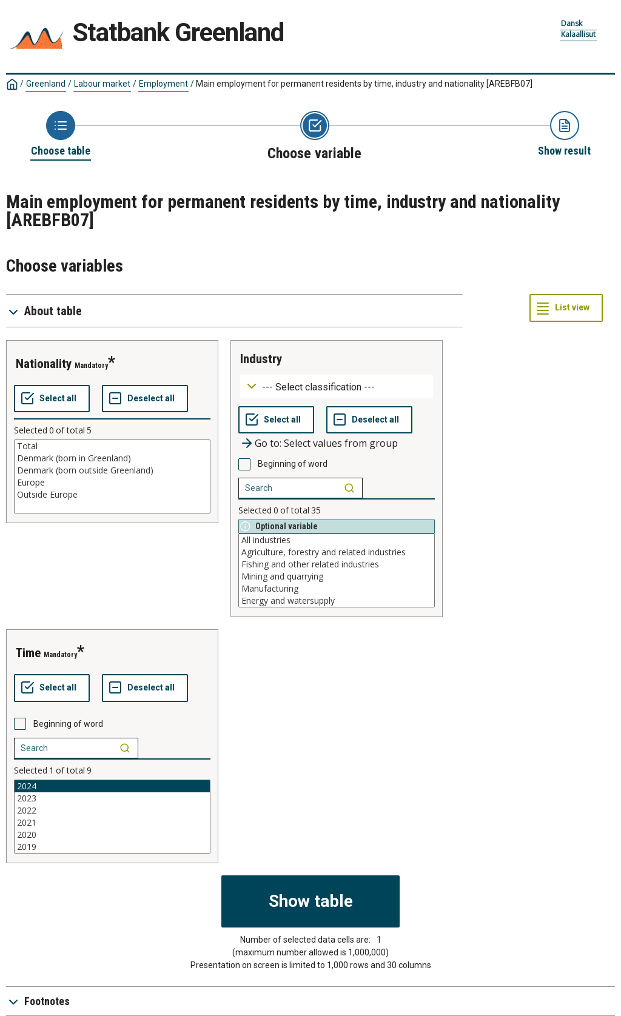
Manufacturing (336, 589)
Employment (163, 84)
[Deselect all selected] (145, 399)
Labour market (102, 84)
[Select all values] (52, 399)
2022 (112, 810)
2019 (112, 847)
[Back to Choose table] (60, 134)
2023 (112, 798)
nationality (44, 363)
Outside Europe (112, 495)
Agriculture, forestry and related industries (336, 552)
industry (261, 359)
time (28, 653)
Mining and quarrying (336, 576)
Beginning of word (292, 464)
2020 (112, 835)
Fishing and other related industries (336, 564)
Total (112, 446)
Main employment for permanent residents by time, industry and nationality (364, 84)
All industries (336, 540)
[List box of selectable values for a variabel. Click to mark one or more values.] (112, 476)
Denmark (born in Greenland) (112, 458)
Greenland (45, 84)
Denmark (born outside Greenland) (112, 470)
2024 (112, 786)
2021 (112, 823)
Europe (112, 482)
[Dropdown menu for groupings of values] (336, 386)
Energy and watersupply (336, 601)
